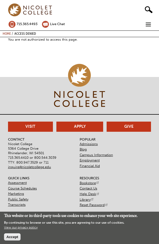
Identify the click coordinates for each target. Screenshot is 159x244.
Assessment (17, 183)
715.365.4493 (27, 24)
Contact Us (88, 188)
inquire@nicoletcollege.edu (29, 167)
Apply (80, 126)
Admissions (89, 144)
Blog (83, 149)
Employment (90, 160)
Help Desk (90, 194)
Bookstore (89, 183)
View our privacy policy (21, 227)
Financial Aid (90, 166)
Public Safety (18, 199)
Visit (30, 126)
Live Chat (57, 24)
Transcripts (17, 205)
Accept (12, 237)
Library (87, 199)
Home (7, 33)
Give (129, 126)
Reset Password (94, 205)
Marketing (16, 194)
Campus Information (96, 155)
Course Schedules (22, 188)
